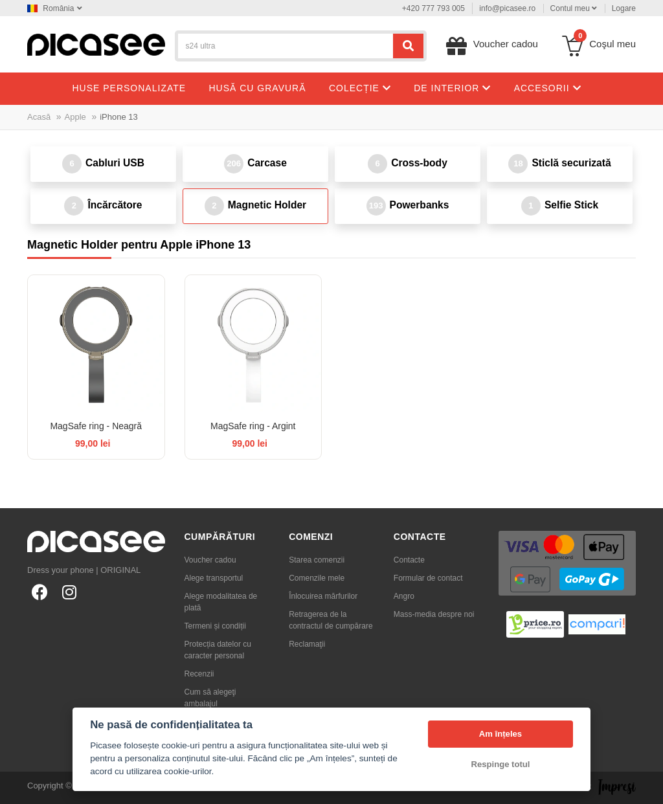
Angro (404, 596)
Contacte (409, 559)
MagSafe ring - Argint (253, 426)
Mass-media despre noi (434, 614)
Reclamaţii (307, 644)
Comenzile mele (316, 578)
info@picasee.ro (507, 8)
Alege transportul (214, 578)
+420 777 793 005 (433, 8)
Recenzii (199, 673)
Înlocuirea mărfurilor (323, 596)
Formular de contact (428, 578)
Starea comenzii (316, 559)
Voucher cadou (210, 559)
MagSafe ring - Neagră (96, 426)
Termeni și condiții (215, 626)
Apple (75, 117)
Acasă (39, 117)
